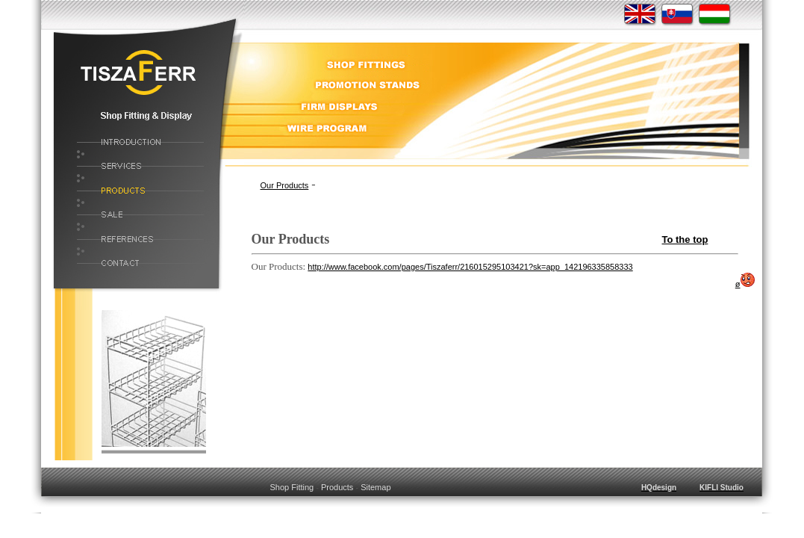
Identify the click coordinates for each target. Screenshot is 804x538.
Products (337, 487)
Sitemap (375, 487)
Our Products (285, 185)
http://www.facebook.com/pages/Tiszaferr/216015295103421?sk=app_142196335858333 (470, 266)
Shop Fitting (291, 487)
